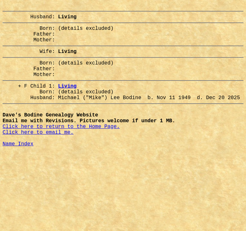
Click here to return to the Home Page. (61, 146)
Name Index (18, 167)
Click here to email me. (38, 153)
